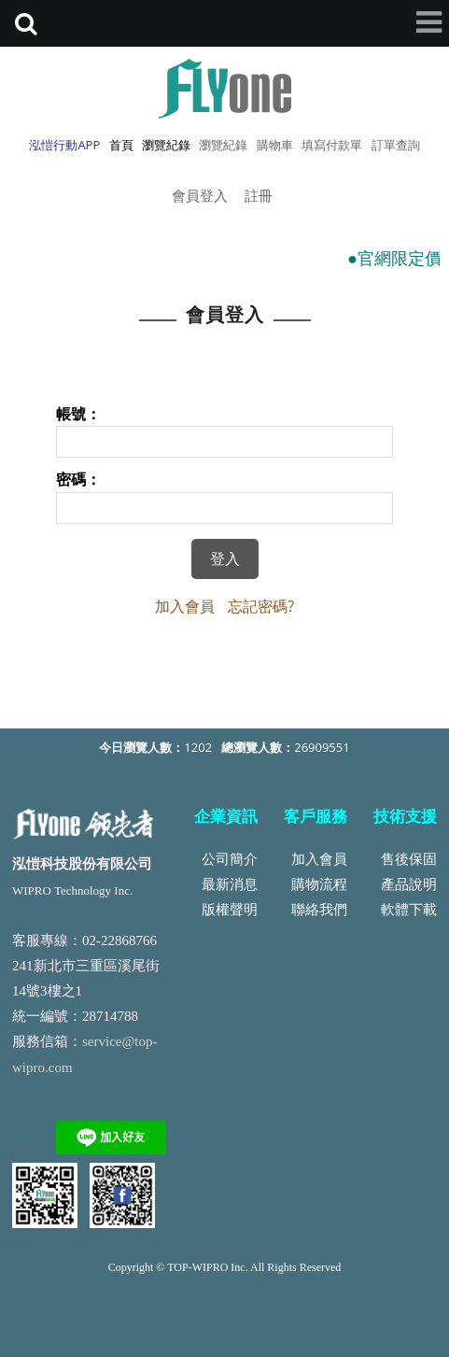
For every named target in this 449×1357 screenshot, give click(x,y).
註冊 (259, 195)
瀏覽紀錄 (223, 144)
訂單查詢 (396, 144)
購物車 (275, 144)
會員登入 (200, 195)
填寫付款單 (332, 144)
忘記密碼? (261, 606)
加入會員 (185, 606)
